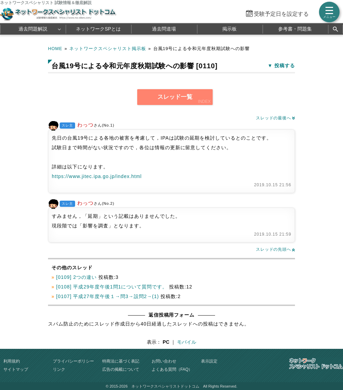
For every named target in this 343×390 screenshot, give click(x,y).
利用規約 (11, 361)
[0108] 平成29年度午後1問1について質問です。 (111, 286)
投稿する (284, 65)
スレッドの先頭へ (275, 249)
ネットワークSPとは (98, 29)
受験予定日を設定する (281, 14)
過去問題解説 (33, 29)
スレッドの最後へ (275, 118)
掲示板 (229, 29)
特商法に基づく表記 (120, 361)
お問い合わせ (164, 361)
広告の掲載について (120, 369)
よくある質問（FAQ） (172, 369)
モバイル (186, 342)
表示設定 (209, 361)
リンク (59, 369)
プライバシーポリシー (73, 361)
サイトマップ (15, 369)
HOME (55, 48)
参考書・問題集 (295, 29)
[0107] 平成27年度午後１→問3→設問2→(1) (107, 296)
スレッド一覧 (174, 97)
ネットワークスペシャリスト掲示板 (107, 48)
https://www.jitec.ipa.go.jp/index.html (97, 176)
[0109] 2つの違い (76, 277)
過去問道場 (164, 29)
